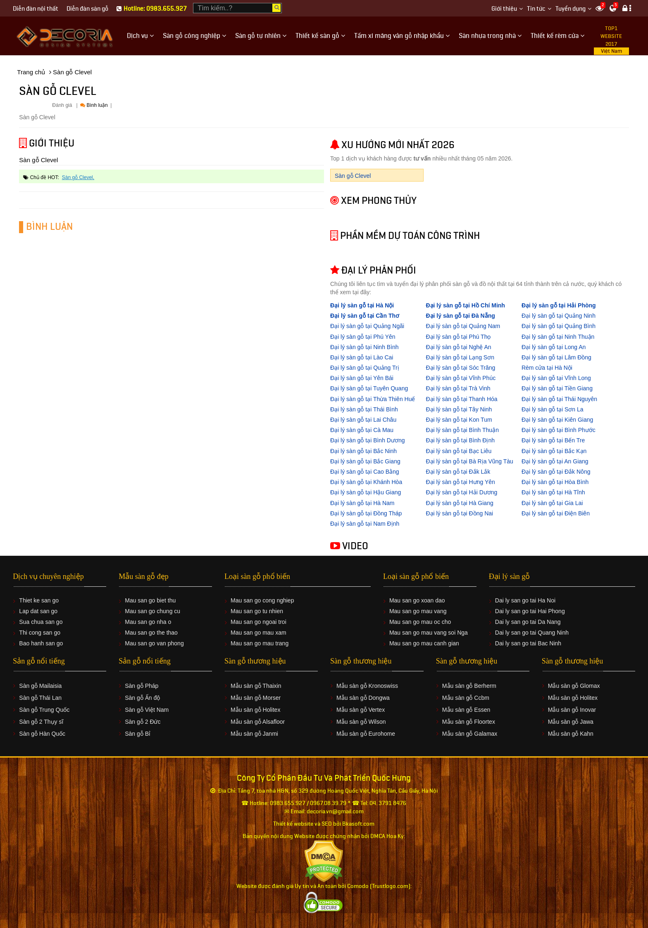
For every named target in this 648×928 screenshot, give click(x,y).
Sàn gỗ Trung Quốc (44, 709)
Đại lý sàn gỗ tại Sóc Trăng (460, 367)
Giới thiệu (504, 9)
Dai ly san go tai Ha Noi (525, 600)
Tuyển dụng (570, 9)
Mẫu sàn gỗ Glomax (574, 685)
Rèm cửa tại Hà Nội (547, 367)
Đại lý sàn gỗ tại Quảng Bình (559, 326)
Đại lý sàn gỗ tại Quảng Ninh (559, 315)
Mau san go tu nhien (257, 611)
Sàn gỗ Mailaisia (40, 685)
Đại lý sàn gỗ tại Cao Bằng (364, 471)
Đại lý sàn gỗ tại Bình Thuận (462, 430)
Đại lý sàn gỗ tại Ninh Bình (364, 347)
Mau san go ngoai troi (258, 622)
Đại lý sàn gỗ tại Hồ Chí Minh (465, 305)
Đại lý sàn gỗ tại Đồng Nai (459, 513)
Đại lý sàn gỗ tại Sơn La (553, 409)
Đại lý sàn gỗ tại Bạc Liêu (458, 451)
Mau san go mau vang (418, 611)
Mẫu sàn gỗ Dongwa (363, 697)
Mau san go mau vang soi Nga (428, 632)
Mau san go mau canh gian (424, 643)
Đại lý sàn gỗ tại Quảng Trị (364, 367)
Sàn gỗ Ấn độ (142, 697)
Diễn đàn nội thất (35, 9)
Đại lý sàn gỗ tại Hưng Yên (460, 482)
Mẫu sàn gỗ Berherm (469, 685)
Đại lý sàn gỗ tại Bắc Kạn (554, 451)
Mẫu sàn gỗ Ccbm (465, 697)
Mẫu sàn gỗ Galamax (470, 733)
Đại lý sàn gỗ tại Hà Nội (362, 305)
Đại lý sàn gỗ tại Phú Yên (362, 336)
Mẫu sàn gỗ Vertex (360, 709)
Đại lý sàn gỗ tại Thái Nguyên (559, 399)
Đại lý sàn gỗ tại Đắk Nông (556, 471)
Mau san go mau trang (259, 643)
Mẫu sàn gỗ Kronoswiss (367, 685)
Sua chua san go (40, 622)
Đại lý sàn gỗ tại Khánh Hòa (366, 482)
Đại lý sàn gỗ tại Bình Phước (559, 430)
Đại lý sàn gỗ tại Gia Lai (552, 503)
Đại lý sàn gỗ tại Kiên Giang (557, 419)
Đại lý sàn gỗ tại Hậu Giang (365, 492)
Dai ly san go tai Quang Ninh (532, 632)
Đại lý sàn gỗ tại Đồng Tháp (366, 513)
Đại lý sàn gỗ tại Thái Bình (364, 409)
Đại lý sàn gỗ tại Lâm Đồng (556, 357)
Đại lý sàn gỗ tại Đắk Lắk (458, 471)
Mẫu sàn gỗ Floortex (468, 721)
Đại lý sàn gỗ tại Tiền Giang (557, 388)
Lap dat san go (38, 611)
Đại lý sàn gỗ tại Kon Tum (459, 419)
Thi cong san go (39, 632)
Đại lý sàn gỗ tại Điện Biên (556, 513)
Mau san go (140, 600)
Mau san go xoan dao (417, 600)
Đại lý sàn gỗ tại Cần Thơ (364, 315)
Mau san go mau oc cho (420, 622)
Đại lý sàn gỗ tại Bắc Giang (365, 461)
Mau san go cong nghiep (262, 600)
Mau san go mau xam (258, 632)
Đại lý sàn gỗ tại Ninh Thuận (558, 336)
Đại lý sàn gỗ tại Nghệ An (458, 347)
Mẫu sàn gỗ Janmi (254, 733)
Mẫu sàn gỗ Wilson (361, 721)
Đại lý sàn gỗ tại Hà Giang (459, 503)
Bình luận (93, 105)
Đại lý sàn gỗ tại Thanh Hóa (461, 399)
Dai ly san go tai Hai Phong (530, 611)
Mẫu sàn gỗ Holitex (255, 709)
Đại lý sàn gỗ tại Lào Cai (361, 357)
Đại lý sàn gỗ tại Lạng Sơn (460, 357)
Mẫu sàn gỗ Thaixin (256, 685)
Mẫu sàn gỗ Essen (466, 709)
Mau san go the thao (151, 632)
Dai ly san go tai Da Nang (528, 622)
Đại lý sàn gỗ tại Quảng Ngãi (367, 326)
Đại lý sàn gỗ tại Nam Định (364, 523)
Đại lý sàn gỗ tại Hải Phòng (559, 305)
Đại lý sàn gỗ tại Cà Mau (361, 430)
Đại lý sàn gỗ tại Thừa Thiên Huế (372, 399)
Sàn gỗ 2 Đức (142, 721)
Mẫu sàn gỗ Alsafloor (258, 721)
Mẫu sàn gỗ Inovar (572, 709)
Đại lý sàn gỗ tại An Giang (555, 461)
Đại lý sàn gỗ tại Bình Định (460, 440)
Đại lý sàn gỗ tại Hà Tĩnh (553, 492)
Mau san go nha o (148, 622)
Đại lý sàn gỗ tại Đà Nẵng (460, 315)
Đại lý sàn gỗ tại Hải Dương (461, 492)
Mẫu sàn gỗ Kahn (570, 733)
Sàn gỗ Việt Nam (147, 709)
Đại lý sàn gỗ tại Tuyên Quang (369, 388)
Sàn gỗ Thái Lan (40, 697)
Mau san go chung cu (152, 611)
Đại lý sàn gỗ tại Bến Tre (553, 440)
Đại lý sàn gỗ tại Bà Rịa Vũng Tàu (469, 461)
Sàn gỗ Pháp (141, 685)
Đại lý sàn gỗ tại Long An (554, 347)
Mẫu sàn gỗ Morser (256, 697)
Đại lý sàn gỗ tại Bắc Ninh (363, 451)
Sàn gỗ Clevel (77, 177)
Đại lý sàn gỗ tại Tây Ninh (459, 409)
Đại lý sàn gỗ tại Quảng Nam (463, 326)
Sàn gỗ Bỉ (137, 733)
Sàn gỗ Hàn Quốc (42, 733)
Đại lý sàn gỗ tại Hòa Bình (555, 482)
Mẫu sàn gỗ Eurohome (365, 733)
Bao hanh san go (41, 643)
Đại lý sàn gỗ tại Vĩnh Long (556, 378)
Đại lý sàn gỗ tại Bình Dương (367, 440)
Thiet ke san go (39, 600)
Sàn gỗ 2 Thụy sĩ (41, 721)
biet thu (166, 600)
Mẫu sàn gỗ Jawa (570, 721)
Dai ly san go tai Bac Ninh (528, 643)
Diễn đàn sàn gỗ (87, 9)
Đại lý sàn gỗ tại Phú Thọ (458, 336)
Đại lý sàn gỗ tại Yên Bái (361, 378)
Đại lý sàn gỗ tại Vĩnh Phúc (461, 378)
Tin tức (536, 9)
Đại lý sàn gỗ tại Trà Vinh (458, 388)
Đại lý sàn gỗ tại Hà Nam (362, 503)
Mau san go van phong (154, 643)
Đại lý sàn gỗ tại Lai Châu (363, 419)
